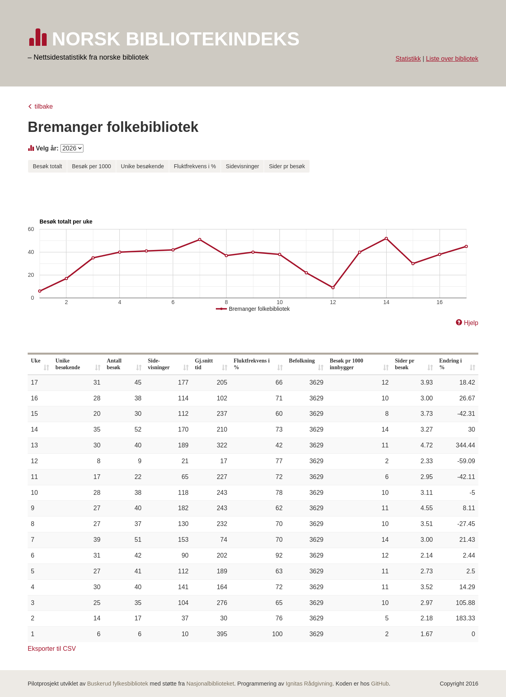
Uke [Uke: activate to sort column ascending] (35, 361)
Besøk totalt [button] (47, 166)
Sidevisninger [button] (242, 166)
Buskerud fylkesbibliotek (117, 683)
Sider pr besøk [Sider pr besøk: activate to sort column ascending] (404, 364)
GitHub (380, 683)
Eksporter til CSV (52, 648)
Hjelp (471, 322)
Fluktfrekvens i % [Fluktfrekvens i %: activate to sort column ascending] (252, 364)
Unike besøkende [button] (142, 166)
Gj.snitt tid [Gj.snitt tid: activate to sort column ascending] (204, 364)
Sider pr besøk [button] (287, 166)
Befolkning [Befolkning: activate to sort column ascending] (302, 361)
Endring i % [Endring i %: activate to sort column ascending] (450, 364)
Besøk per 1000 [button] (91, 166)
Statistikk (408, 58)
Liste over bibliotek (452, 58)
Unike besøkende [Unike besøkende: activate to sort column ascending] (67, 364)
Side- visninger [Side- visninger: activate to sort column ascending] (159, 364)
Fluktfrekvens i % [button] (195, 166)
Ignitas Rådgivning (309, 683)
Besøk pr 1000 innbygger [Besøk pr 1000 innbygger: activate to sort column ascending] (346, 364)
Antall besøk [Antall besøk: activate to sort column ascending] (114, 364)
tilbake (43, 106)
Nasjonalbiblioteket (210, 683)
